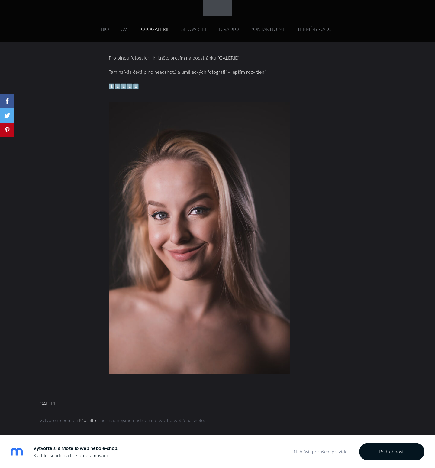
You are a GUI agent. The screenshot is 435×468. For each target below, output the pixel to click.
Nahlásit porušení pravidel (321, 451)
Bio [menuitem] (105, 29)
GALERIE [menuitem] (48, 403)
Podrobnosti (392, 451)
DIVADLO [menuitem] (229, 29)
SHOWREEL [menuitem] (194, 29)
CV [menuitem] (124, 29)
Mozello (87, 420)
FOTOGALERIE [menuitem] (154, 29)
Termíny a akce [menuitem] (315, 29)
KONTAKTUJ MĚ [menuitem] (268, 29)
